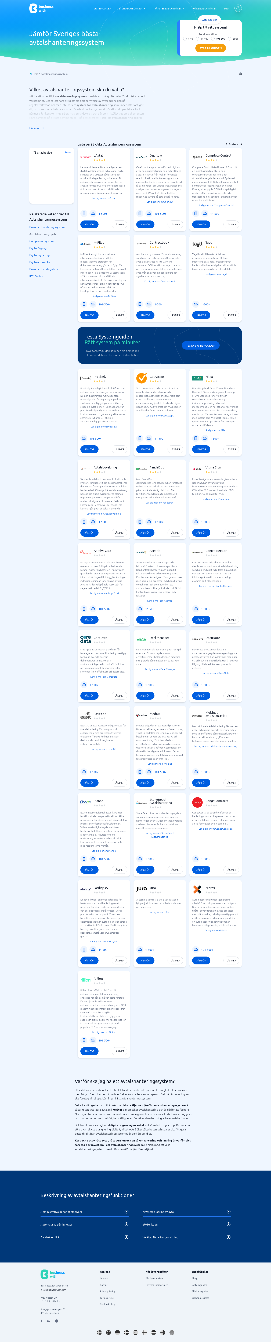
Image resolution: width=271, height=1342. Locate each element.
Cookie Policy (107, 1304)
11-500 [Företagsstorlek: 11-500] (149, 608)
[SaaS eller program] (92, 213)
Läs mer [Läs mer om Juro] (175, 960)
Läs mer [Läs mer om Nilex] (231, 449)
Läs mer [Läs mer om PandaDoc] (175, 532)
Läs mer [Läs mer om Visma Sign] (231, 532)
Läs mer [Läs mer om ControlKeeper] (231, 619)
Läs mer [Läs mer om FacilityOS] (119, 960)
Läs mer (36, 128)
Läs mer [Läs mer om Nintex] (231, 960)
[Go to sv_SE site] (99, 1332)
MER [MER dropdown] (226, 8)
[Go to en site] (171, 1332)
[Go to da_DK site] (126, 1332)
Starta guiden (211, 48)
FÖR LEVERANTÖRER (204, 8)
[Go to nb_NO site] (162, 1332)
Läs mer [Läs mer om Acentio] (175, 619)
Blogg (195, 1278)
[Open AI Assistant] (57, 1321)
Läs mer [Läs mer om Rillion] (119, 1051)
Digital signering (39, 255)
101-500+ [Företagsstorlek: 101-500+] (160, 213)
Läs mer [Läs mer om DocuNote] (231, 695)
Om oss (104, 1278)
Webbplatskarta (200, 1297)
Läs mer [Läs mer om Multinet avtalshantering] (231, 782)
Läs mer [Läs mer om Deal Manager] (175, 695)
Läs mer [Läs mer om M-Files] (119, 315)
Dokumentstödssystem (43, 269)
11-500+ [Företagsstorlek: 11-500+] (215, 213)
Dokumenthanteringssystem (47, 227)
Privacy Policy (107, 1291)
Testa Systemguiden (200, 345)
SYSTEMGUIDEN (102, 8)
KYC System (36, 276)
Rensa (68, 152)
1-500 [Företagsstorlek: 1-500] (158, 304)
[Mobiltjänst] (83, 213)
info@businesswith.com (53, 1289)
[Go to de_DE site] (117, 1332)
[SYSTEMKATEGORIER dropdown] (132, 8)
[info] (240, 74)
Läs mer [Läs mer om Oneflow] (175, 224)
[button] (104, 189)
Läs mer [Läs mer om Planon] (119, 869)
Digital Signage (38, 248)
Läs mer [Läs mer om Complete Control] (231, 224)
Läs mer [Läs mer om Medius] (175, 782)
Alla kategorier (200, 1291)
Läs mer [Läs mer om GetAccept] (175, 449)
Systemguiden (199, 1284)
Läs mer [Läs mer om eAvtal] (119, 224)
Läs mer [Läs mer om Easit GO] (119, 782)
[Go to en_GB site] (108, 1332)
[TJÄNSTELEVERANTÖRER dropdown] (169, 8)
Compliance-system (41, 241)
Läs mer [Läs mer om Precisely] (119, 449)
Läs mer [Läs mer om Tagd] (231, 315)
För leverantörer (155, 1278)
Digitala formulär (39, 262)
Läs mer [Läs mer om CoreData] (119, 695)
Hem (35, 73)
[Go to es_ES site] (135, 1332)
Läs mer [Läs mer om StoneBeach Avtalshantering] (175, 869)
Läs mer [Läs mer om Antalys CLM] (119, 619)
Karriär (103, 1284)
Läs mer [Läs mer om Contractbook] (175, 315)
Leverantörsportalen (157, 1284)
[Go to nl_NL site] (153, 1332)
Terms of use (107, 1297)
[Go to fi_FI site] (144, 1332)
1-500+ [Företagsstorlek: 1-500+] (103, 213)
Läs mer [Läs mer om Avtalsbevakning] (119, 532)
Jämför (89, 224)
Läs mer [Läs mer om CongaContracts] (231, 869)
